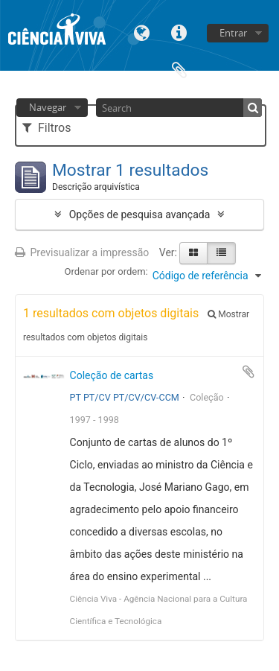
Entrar (233, 32)
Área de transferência (179, 69)
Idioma (142, 31)
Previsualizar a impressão (82, 252)
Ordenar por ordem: (106, 271)
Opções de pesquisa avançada (140, 214)
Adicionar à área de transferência (248, 371)
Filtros (46, 128)
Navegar (47, 107)
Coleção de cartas (112, 375)
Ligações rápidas (179, 31)
